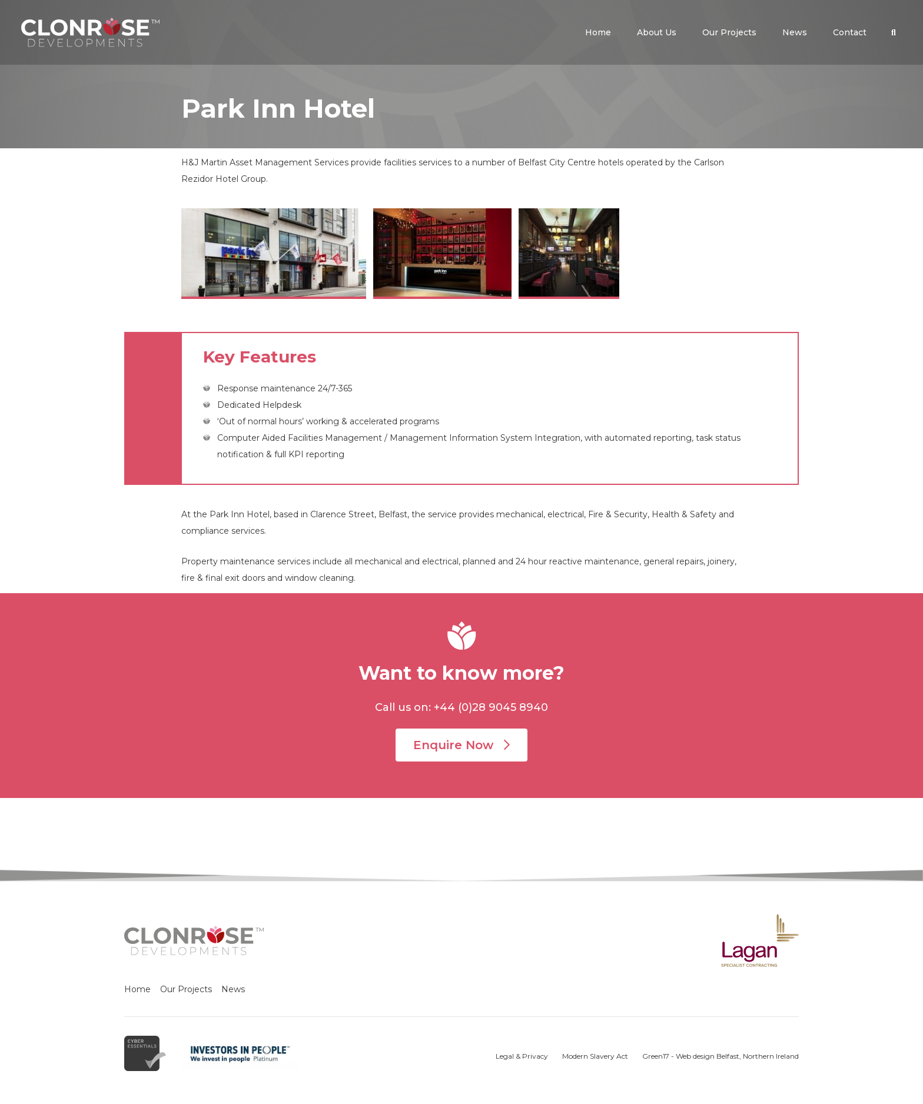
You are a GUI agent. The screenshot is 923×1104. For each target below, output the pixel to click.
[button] (893, 32)
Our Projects (186, 989)
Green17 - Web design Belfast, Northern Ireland (720, 1056)
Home (137, 989)
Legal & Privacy (522, 1056)
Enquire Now (461, 745)
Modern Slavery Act (595, 1056)
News (233, 989)
